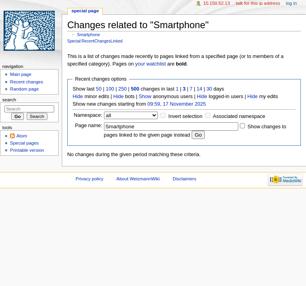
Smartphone (88, 34)
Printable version (27, 150)
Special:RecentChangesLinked (95, 41)
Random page (24, 89)
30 (209, 89)
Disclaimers (184, 178)
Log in (291, 3)
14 (199, 89)
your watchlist (150, 64)
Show (145, 96)
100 (110, 89)
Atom (21, 135)
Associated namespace (239, 116)
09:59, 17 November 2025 (176, 104)
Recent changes (26, 81)
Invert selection (185, 116)
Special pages (24, 143)
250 (122, 89)
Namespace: (88, 115)
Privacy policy (90, 178)
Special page (85, 10)
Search (9, 99)
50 (99, 89)
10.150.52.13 (216, 3)
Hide (78, 96)
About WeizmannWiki (137, 178)
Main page (20, 74)
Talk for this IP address (258, 3)
